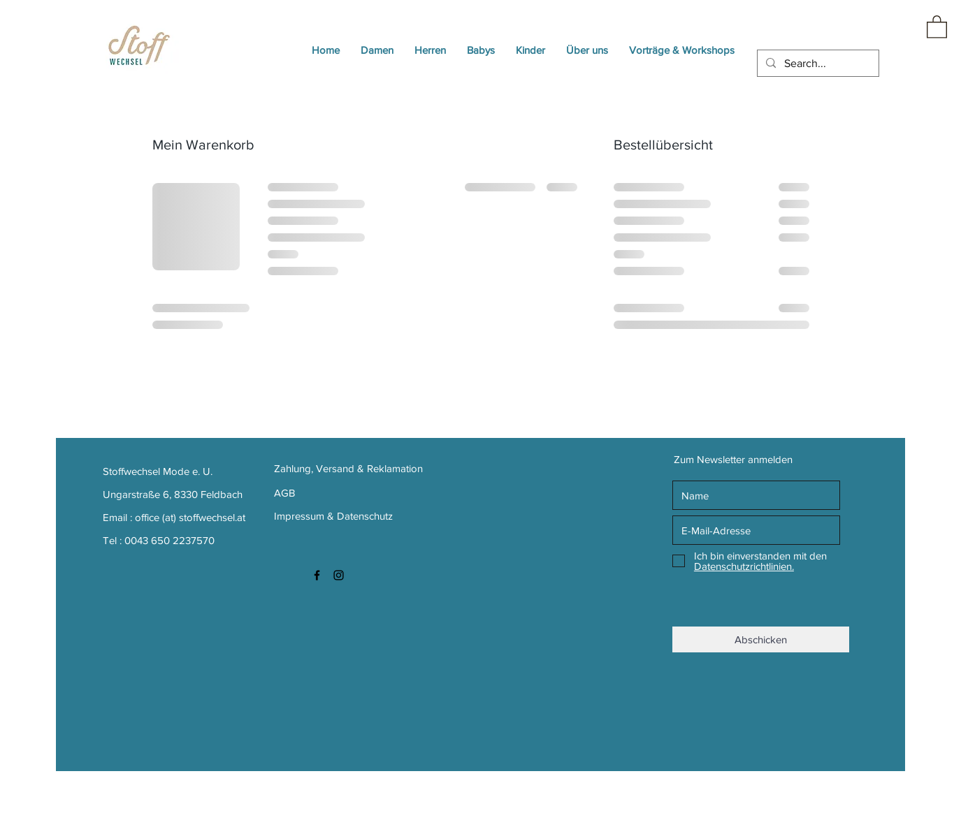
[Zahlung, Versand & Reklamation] (350, 468)
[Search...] (816, 63)
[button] (937, 26)
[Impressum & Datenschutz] (335, 515)
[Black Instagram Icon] (338, 575)
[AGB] (308, 492)
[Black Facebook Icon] (317, 575)
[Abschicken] (760, 639)
